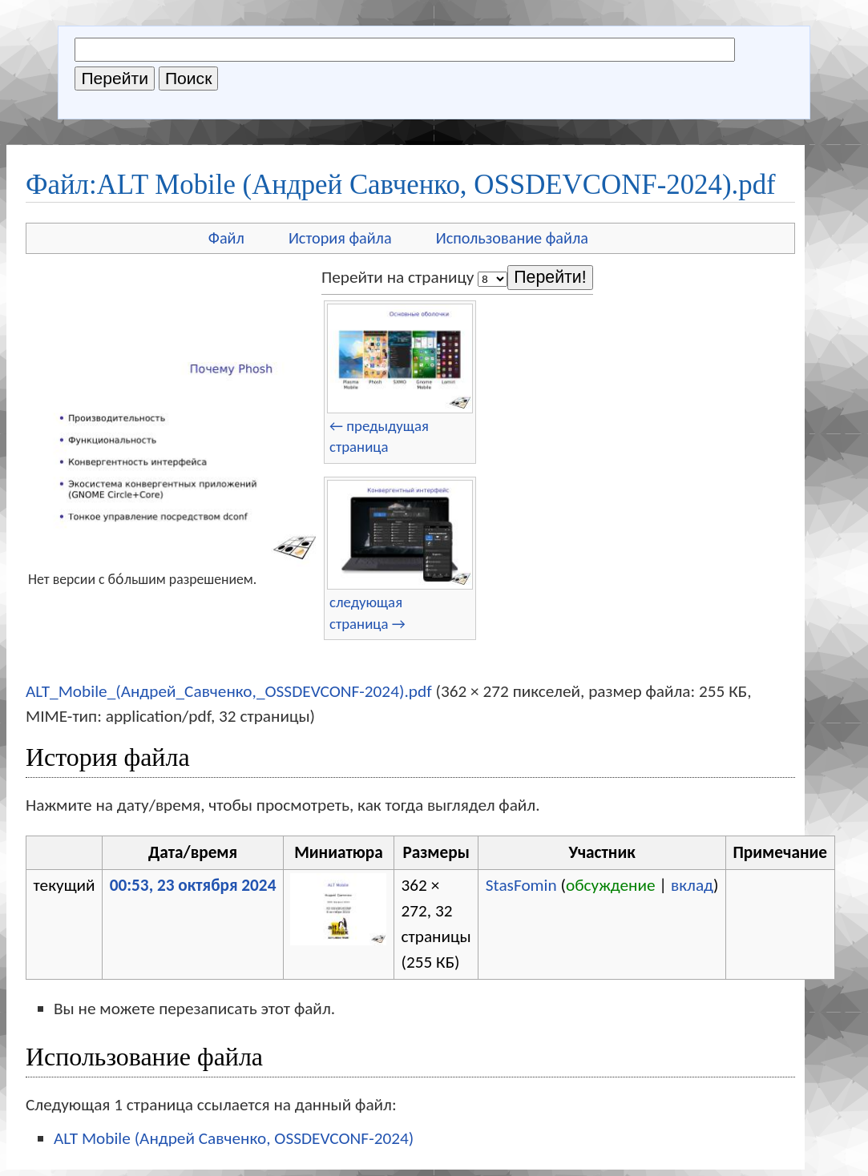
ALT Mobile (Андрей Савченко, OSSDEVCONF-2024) (234, 1138)
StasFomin (521, 885)
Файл (226, 238)
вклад (692, 885)
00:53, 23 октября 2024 (193, 885)
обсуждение (611, 885)
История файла (340, 238)
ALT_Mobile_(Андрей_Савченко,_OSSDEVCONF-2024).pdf (229, 691)
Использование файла (512, 238)
